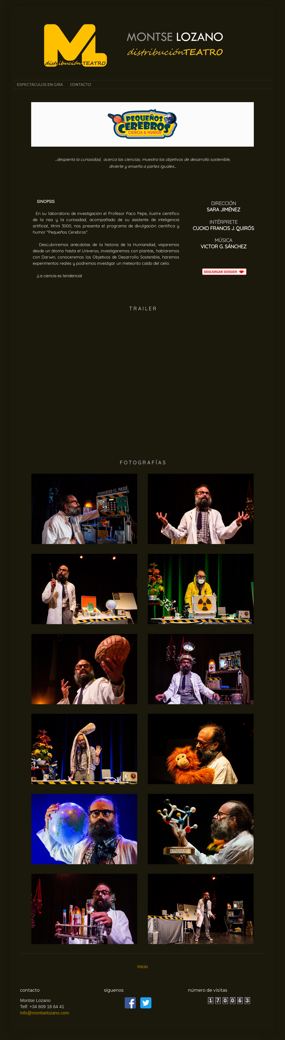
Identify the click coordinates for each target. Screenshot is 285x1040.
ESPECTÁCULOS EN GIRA (40, 85)
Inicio (142, 966)
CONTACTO (80, 85)
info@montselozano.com (44, 1012)
